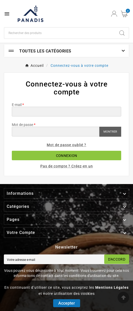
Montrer (110, 131)
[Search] (122, 33)
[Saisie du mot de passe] (55, 131)
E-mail (17, 105)
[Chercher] (59, 33)
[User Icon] (114, 14)
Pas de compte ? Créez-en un (66, 166)
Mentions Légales (112, 287)
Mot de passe (22, 125)
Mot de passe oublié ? (66, 145)
